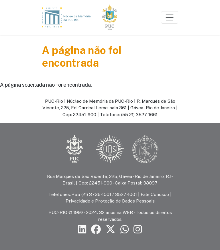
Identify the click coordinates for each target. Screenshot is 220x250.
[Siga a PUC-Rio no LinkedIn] (82, 229)
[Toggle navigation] (169, 17)
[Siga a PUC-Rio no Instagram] (137, 229)
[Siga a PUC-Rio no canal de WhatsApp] (124, 229)
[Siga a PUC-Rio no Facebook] (96, 229)
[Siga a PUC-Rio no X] (110, 229)
